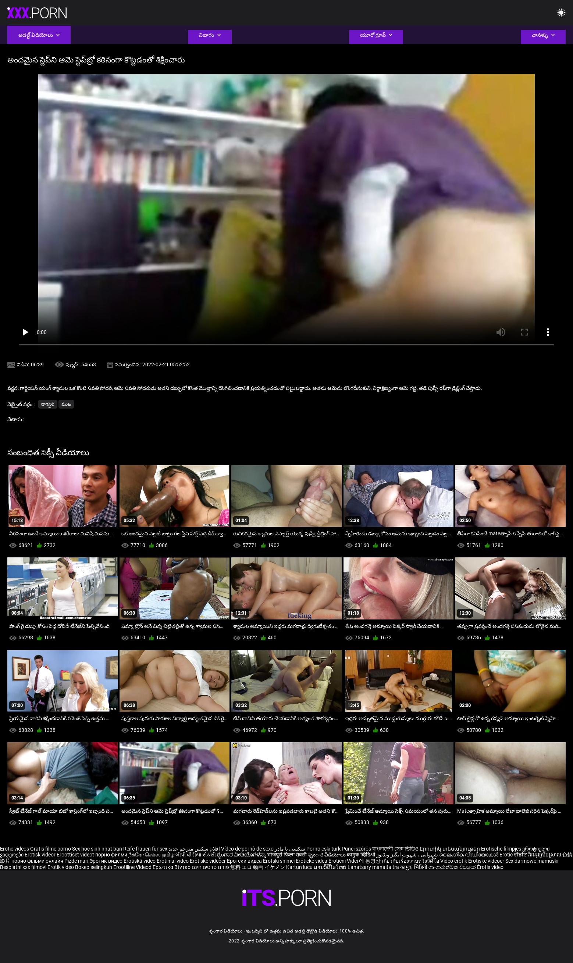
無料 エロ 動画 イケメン (257, 867)
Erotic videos (15, 849)
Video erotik (454, 861)
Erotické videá (312, 861)
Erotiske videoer (208, 861)
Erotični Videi (343, 861)
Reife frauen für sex (145, 849)
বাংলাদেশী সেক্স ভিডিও (395, 849)
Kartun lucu (300, 867)
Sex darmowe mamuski (531, 861)
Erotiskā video (140, 861)
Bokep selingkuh (93, 867)
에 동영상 (370, 861)
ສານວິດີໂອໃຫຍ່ (331, 867)
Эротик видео (106, 861)
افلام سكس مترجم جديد (194, 849)
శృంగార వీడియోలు (327, 855)
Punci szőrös (356, 849)
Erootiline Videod (133, 867)
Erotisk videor (41, 855)
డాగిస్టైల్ (47, 404)
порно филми (111, 855)
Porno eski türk (323, 849)
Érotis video (490, 867)
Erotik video (61, 867)
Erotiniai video (173, 861)
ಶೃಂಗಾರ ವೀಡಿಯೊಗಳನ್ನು (242, 855)
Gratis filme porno (50, 849)
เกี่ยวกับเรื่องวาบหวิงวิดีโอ (411, 861)
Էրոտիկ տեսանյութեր (450, 849)
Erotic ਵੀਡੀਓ (513, 855)
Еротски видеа (245, 861)
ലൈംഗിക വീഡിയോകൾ (469, 855)
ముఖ (66, 404)
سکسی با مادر (290, 849)
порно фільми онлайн (37, 861)
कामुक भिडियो (414, 867)
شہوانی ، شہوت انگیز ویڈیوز (407, 855)
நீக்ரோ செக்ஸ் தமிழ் (151, 855)
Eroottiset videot (76, 855)
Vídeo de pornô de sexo (247, 849)
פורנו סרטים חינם (210, 867)
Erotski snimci (279, 861)
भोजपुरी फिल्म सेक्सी (287, 855)
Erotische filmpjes (501, 849)
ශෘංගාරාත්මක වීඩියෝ (452, 867)
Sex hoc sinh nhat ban (97, 849)
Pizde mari (76, 861)
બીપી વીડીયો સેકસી (195, 855)
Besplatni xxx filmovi (23, 867)
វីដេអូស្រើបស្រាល (545, 855)
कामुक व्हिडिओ (361, 855)
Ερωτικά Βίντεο (172, 867)
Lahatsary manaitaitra (374, 867)
